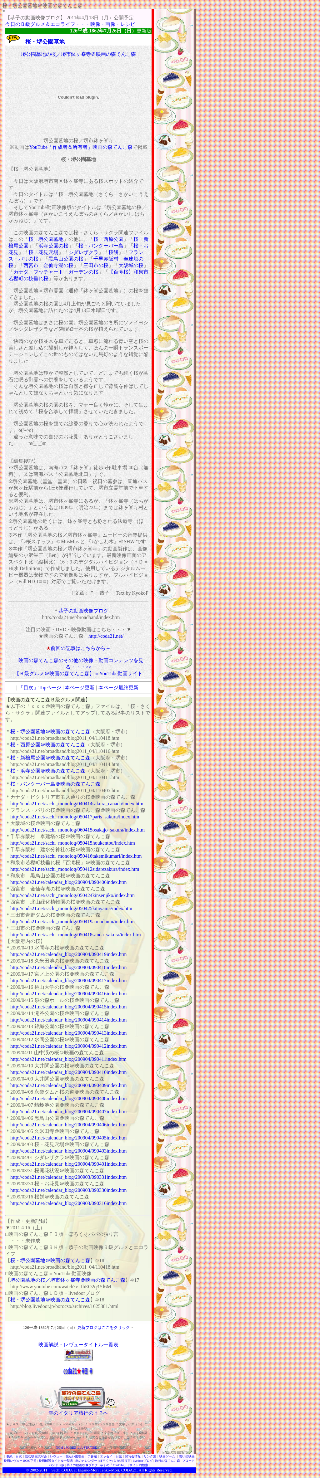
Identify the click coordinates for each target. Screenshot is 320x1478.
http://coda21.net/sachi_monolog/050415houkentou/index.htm (72, 843)
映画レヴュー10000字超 (20, 1460)
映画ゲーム (167, 1456)
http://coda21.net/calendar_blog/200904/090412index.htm (68, 1046)
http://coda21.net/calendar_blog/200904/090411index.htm (68, 1059)
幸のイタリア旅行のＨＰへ (78, 1413)
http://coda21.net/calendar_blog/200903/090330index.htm (68, 1190)
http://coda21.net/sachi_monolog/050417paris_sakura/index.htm (74, 816)
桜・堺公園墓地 (45, 42)
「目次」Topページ (39, 687)
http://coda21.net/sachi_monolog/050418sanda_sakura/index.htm (75, 934)
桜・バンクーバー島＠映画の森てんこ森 (55, 784)
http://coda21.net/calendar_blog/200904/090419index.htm (68, 954)
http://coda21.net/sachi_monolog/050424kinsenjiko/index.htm (72, 895)
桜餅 (113, 252)
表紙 (9, 1456)
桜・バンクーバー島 (100, 245)
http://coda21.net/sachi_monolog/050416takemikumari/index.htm (76, 856)
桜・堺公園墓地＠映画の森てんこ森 (50, 731)
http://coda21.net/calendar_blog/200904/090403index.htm (68, 1151)
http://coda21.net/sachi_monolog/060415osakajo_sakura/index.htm (77, 829)
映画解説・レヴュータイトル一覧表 (78, 1344)
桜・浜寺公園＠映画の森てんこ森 (47, 770)
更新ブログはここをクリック (103, 1327)
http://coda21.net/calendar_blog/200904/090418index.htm (68, 967)
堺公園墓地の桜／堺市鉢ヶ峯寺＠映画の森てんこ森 (78, 54)
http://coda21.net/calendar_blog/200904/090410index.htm (68, 1072)
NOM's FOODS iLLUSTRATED (77, 1447)
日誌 (119, 1456)
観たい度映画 (75, 1456)
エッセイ (106, 1456)
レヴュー (56, 1456)
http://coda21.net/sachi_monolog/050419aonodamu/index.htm (72, 921)
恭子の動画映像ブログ (83, 610)
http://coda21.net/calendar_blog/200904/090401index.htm (68, 1164)
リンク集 (150, 1456)
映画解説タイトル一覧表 (56, 1460)
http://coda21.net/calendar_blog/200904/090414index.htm (68, 1019)
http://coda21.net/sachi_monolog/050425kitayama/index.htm (71, 908)
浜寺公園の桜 (53, 245)
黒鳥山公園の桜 (65, 258)
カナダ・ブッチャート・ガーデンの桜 (55, 272)
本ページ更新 (80, 687)
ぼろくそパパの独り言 (115, 1460)
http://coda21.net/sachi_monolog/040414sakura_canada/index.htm (76, 803)
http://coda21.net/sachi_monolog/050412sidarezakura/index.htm (74, 869)
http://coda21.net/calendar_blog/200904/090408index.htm (68, 1098)
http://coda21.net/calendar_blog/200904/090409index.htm (68, 1085)
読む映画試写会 (36, 1456)
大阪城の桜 (130, 265)
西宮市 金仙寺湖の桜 (48, 265)
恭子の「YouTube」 (113, 1465)
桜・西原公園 (108, 239)
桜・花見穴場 (43, 252)
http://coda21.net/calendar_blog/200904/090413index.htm (68, 1033)
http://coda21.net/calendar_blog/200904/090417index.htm (68, 980)
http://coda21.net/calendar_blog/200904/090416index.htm (68, 993)
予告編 (92, 1456)
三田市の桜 (95, 265)
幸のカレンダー (86, 1460)
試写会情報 (133, 1456)
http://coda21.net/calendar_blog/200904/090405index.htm (68, 1137)
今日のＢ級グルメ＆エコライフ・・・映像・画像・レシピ (70, 24)
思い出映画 (187, 1456)
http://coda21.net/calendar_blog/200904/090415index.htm (68, 1006)
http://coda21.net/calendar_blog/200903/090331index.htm (68, 1177)
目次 (19, 1456)
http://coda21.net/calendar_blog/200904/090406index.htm (68, 882)
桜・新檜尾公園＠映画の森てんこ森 (50, 757)
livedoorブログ (142, 1460)
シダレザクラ (83, 252)
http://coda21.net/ (105, 636)
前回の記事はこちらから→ (81, 648)
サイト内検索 (138, 1465)
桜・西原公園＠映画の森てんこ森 (47, 744)
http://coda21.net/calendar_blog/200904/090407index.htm (68, 1111)
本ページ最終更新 (118, 687)
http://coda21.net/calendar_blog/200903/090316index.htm (68, 1203)
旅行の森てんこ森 (167, 1460)
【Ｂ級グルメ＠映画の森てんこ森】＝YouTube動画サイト (78, 673)
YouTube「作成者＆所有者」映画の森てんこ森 (80, 147)
